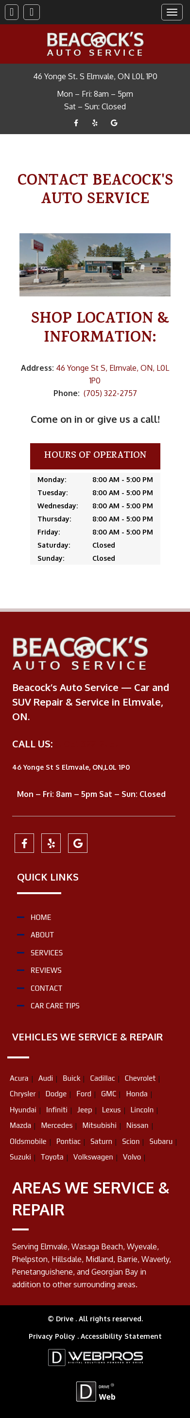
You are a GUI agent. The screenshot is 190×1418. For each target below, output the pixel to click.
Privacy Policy (53, 1336)
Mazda (20, 1125)
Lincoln (142, 1110)
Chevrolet (140, 1078)
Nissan (137, 1125)
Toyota (52, 1157)
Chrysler (22, 1093)
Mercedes (56, 1125)
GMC (108, 1093)
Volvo (132, 1157)
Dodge (56, 1093)
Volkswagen (93, 1157)
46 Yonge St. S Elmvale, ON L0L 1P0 (95, 76)
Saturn (101, 1141)
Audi (45, 1078)
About (42, 935)
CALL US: (33, 743)
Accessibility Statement (121, 1336)
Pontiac (68, 1141)
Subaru (161, 1141)
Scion (130, 1141)
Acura (19, 1078)
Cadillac (102, 1078)
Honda (136, 1093)
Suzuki (20, 1157)
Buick (71, 1078)
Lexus (111, 1110)
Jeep (84, 1110)
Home (41, 917)
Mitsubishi (99, 1125)
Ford (83, 1093)
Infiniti (57, 1110)
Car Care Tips (55, 1006)
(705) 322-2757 (110, 393)
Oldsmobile (28, 1141)
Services (47, 953)
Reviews (46, 970)
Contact (46, 988)
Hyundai (23, 1110)
